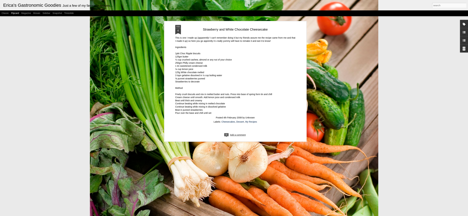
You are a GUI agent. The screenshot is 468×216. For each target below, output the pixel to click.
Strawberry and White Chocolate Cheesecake (235, 25)
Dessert (240, 117)
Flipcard (15, 13)
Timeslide (69, 13)
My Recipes (251, 117)
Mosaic (36, 13)
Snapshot (57, 13)
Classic (5, 13)
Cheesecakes (228, 117)
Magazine (26, 13)
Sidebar (46, 13)
